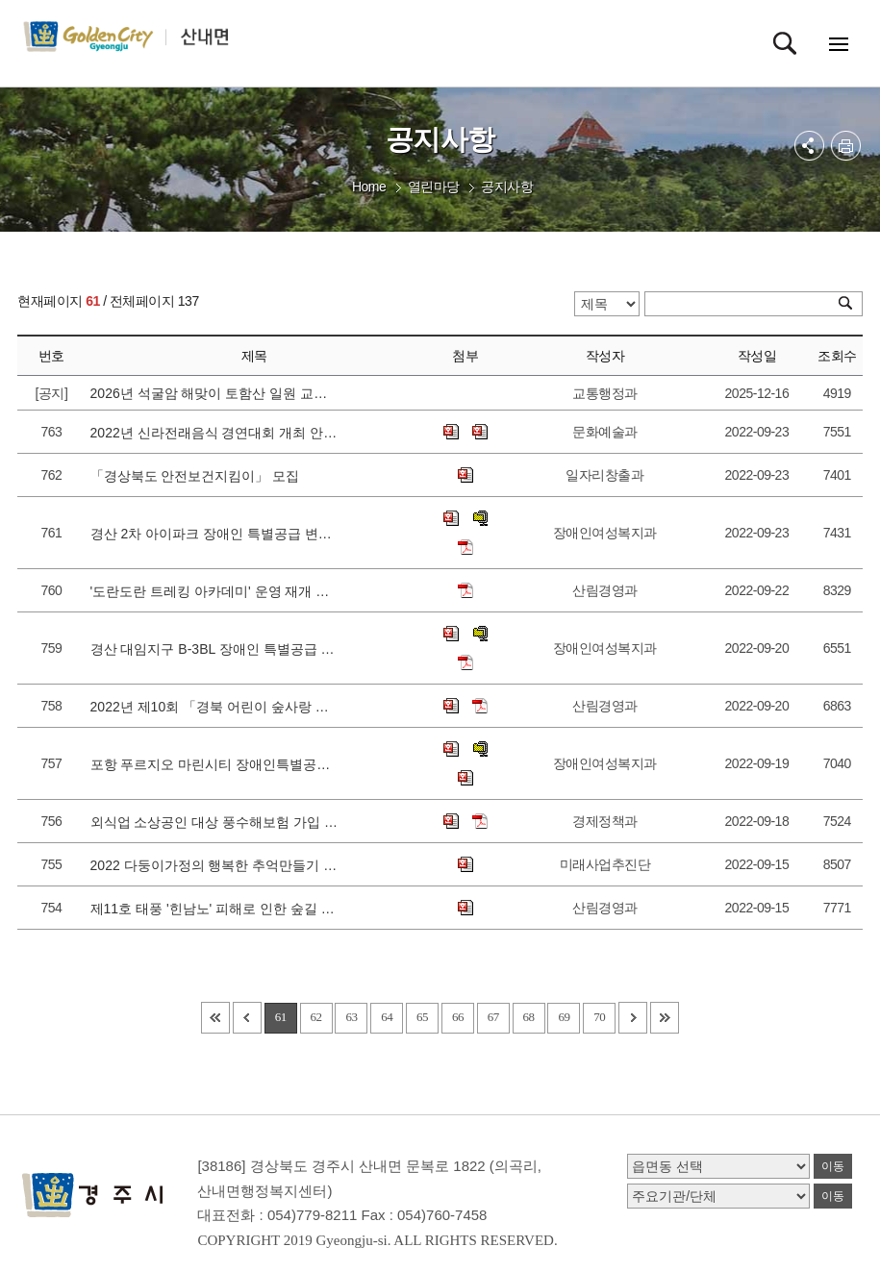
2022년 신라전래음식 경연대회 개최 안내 (215, 432)
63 (351, 1017)
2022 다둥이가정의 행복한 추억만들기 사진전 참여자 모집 (215, 865)
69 (563, 1017)
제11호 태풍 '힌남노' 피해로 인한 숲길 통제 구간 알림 (215, 908)
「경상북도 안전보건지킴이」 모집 (199, 476)
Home (369, 186)
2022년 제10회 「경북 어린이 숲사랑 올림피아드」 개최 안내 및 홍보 (215, 706)
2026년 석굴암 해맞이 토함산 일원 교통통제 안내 (215, 393)
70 (599, 1017)
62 (316, 1017)
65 (422, 1017)
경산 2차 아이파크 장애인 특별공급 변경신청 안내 (215, 533)
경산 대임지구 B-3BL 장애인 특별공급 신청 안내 (215, 649)
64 (386, 1017)
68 (529, 1017)
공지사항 (507, 186)
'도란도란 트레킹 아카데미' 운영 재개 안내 (215, 591)
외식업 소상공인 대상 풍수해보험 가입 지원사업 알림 (215, 822)
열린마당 (434, 186)
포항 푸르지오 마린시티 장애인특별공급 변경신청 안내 (215, 764)
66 (458, 1017)
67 (493, 1017)
